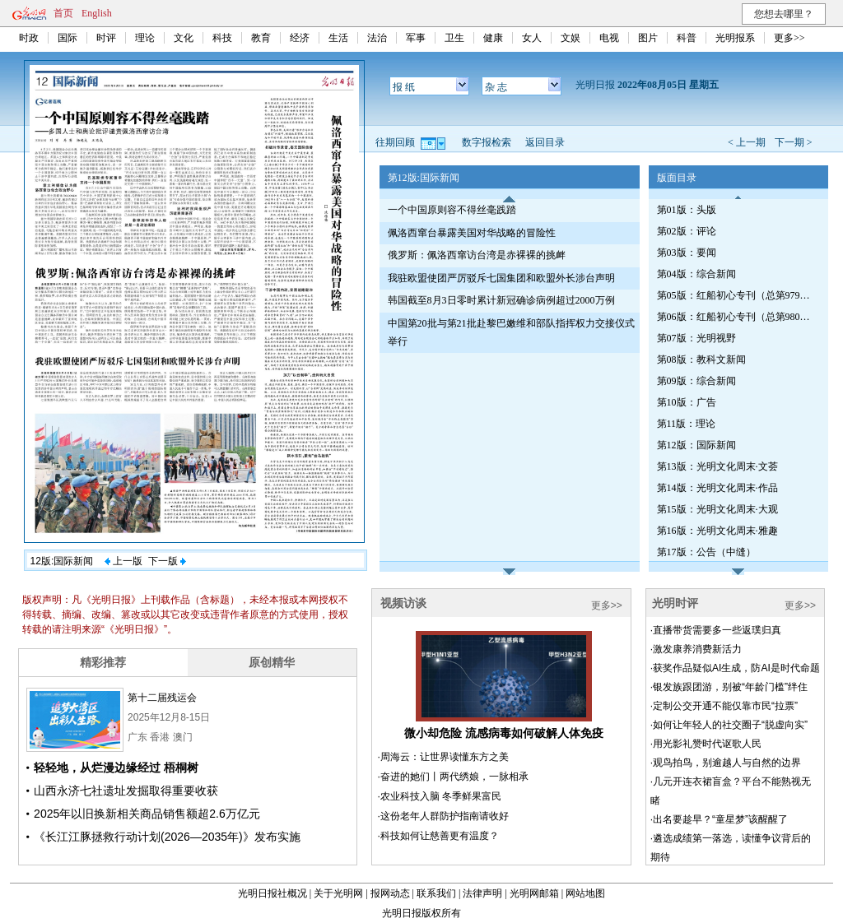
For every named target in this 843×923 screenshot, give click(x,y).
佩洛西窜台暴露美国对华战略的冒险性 (472, 233)
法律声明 (482, 893)
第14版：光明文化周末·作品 (717, 488)
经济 (300, 38)
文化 (183, 38)
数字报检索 (486, 142)
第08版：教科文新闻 (701, 359)
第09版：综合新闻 (696, 381)
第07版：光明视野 (696, 338)
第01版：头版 (686, 210)
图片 (648, 38)
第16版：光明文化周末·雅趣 (717, 530)
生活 (338, 38)
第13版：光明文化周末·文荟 (717, 466)
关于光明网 (338, 893)
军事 (416, 38)
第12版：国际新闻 (696, 445)
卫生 (454, 38)
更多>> (789, 38)
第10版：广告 (686, 402)
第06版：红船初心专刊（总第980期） (735, 316)
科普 (686, 38)
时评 (106, 38)
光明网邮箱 (534, 893)
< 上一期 (747, 142)
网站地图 (585, 893)
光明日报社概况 (272, 893)
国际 (67, 38)
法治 (377, 38)
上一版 (123, 561)
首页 (63, 13)
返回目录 (545, 142)
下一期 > (794, 142)
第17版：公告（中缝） (706, 552)
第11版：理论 (686, 423)
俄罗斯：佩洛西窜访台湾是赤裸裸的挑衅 (477, 255)
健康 (493, 38)
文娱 (570, 38)
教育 (261, 38)
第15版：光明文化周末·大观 (717, 509)
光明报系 (735, 38)
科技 (222, 38)
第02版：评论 (686, 231)
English (97, 13)
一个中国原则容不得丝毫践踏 (452, 210)
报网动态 (390, 893)
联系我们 (436, 893)
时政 (29, 38)
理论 (145, 38)
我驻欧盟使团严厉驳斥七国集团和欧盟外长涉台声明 (501, 278)
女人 (532, 38)
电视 (609, 38)
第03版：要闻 (686, 252)
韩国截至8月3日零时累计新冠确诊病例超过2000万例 (501, 300)
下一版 (167, 561)
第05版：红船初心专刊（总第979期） (735, 295)
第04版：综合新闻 (696, 274)
